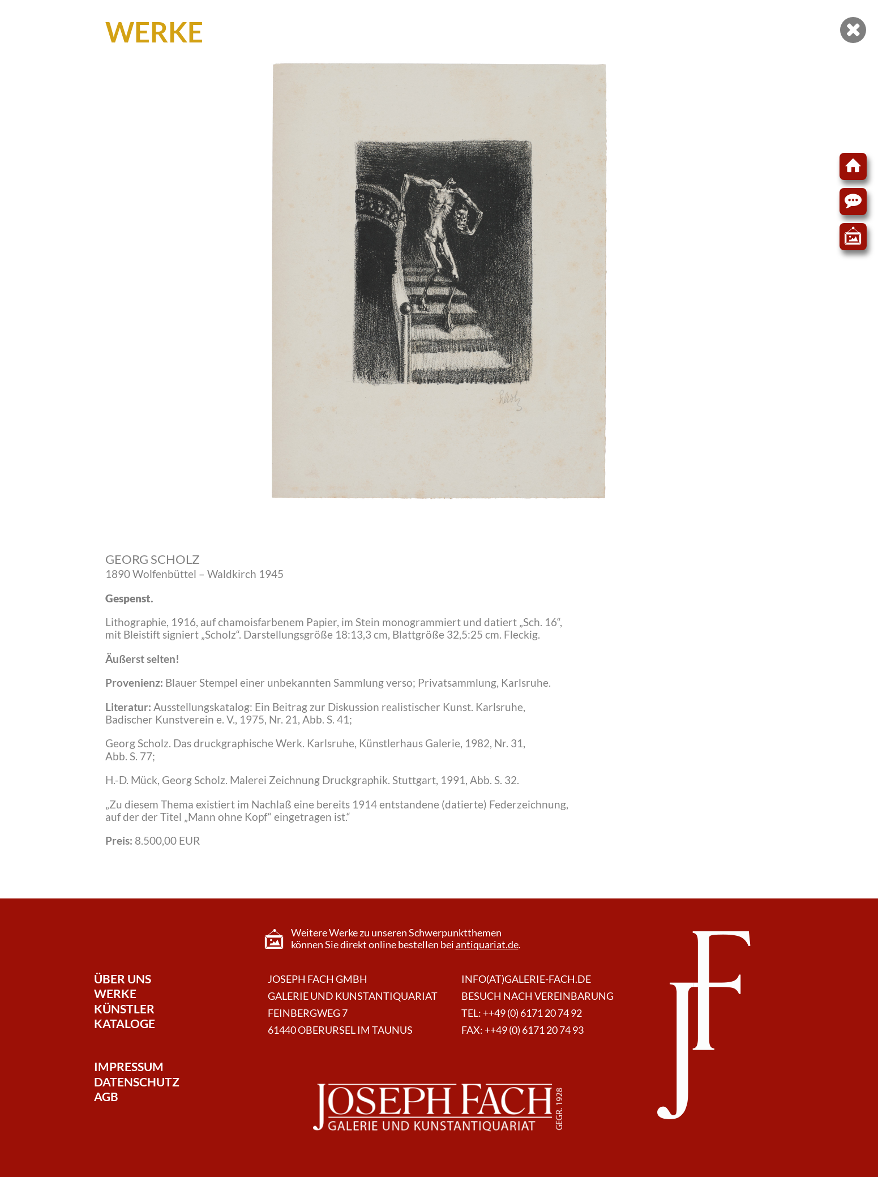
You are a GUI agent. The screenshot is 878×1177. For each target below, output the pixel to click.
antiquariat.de (487, 945)
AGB (106, 1096)
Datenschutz (136, 1082)
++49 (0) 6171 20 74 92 (532, 1013)
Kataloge (124, 1023)
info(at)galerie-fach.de (526, 979)
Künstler (124, 1008)
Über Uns (122, 978)
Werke (115, 993)
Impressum (129, 1066)
